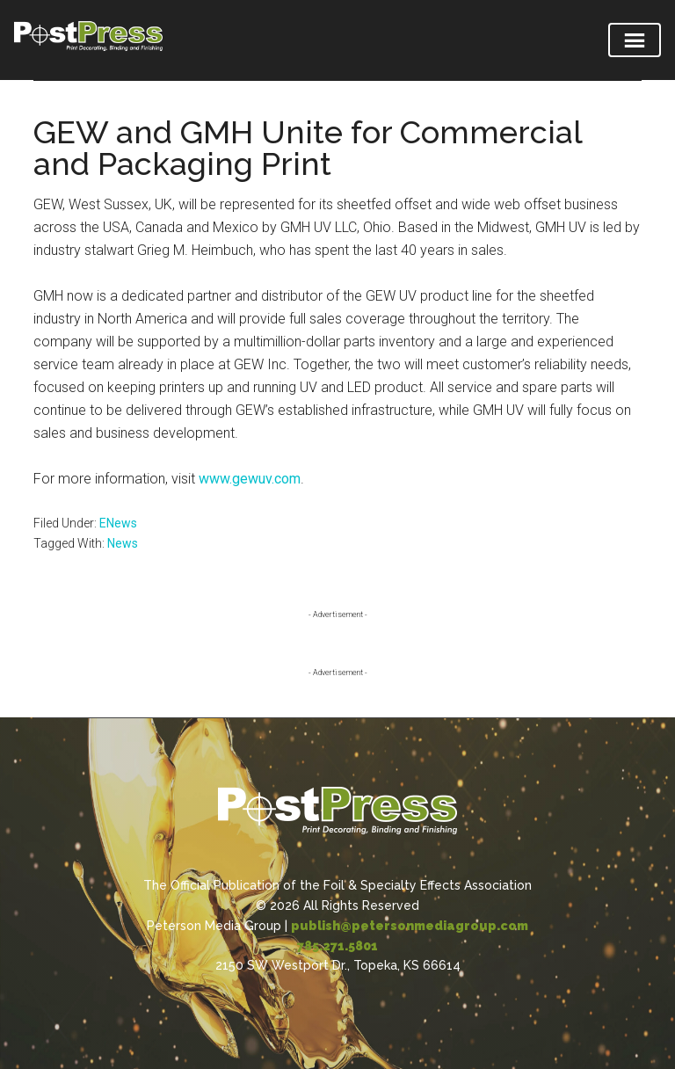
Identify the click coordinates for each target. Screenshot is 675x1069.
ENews (118, 523)
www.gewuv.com (250, 478)
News (122, 543)
